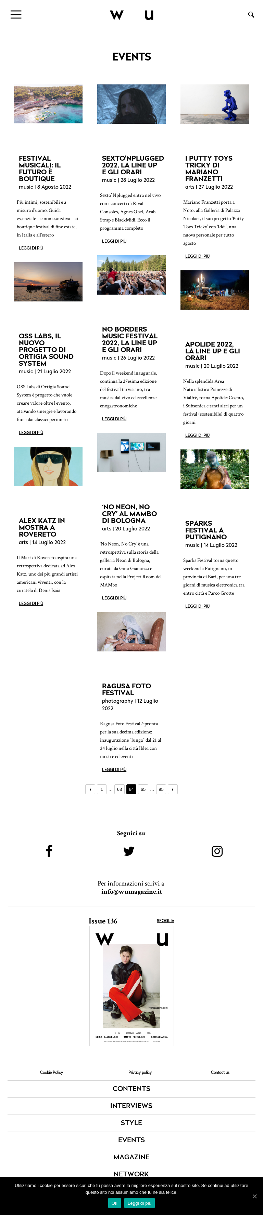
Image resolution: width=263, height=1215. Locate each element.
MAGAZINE (131, 1157)
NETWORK (131, 1174)
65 (143, 789)
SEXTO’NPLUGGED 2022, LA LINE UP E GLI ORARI (133, 165)
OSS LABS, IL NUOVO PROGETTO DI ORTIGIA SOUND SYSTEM (46, 349)
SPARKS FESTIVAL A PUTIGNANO (206, 530)
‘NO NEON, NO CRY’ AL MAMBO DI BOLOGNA (129, 514)
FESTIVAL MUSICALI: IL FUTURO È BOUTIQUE (40, 168)
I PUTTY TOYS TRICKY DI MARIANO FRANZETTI (209, 168)
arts (190, 187)
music (26, 187)
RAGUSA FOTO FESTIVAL (126, 689)
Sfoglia (165, 921)
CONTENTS (131, 1089)
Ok (114, 1203)
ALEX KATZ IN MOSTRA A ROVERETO (42, 527)
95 (161, 789)
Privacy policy (140, 1072)
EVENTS (131, 1140)
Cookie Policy (51, 1072)
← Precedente (90, 789)
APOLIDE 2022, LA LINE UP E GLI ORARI (212, 351)
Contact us (220, 1072)
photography (117, 701)
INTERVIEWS (131, 1106)
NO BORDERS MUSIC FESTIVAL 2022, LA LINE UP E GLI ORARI (130, 339)
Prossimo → (173, 789)
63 (119, 789)
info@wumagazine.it (131, 892)
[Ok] (254, 1196)
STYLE (131, 1123)
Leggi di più (31, 248)
